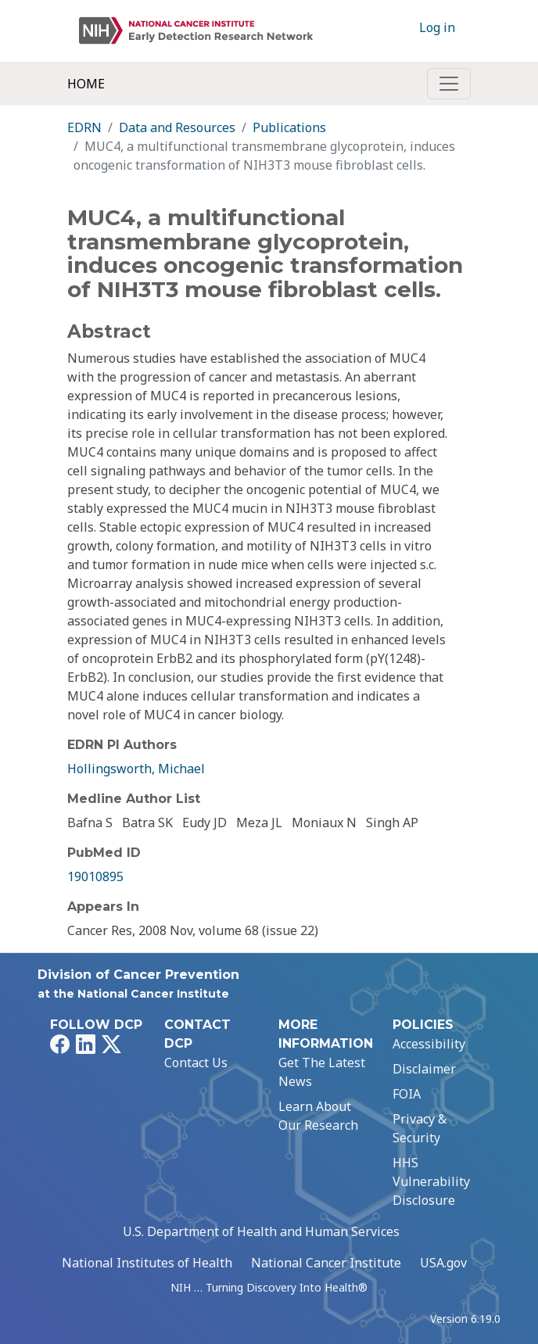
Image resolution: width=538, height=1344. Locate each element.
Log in (437, 27)
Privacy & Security (420, 1128)
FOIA (407, 1093)
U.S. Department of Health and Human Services (261, 1231)
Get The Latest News (321, 1072)
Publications (289, 127)
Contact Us (196, 1062)
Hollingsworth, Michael (136, 768)
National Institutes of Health (147, 1262)
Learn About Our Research (318, 1116)
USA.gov (443, 1262)
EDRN (84, 127)
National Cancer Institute (326, 1262)
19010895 (95, 876)
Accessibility (429, 1043)
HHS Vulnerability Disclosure (431, 1181)
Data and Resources (177, 127)
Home (86, 83)
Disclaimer (424, 1068)
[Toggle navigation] (449, 83)
